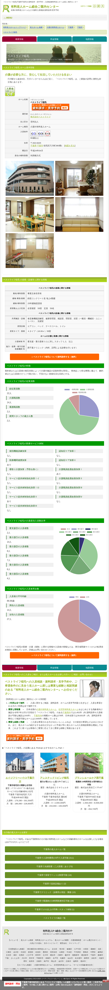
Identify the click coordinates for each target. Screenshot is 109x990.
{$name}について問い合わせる (50, 107)
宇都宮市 (39, 958)
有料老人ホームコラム (44, 940)
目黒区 (21, 955)
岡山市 (53, 961)
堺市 (25, 961)
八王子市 (29, 955)
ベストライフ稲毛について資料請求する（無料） (55, 357)
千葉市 (93, 955)
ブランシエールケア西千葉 (89, 777)
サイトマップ (74, 943)
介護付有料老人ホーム (46, 709)
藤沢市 (67, 955)
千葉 (7, 958)
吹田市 (31, 961)
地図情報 (90, 39)
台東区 (61, 952)
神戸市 (46, 961)
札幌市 (62, 958)
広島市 (68, 961)
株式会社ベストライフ (40, 117)
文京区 (8, 955)
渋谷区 (23, 952)
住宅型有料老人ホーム (68, 709)
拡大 (102, 6)
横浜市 (52, 955)
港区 (15, 955)
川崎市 (60, 955)
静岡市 (86, 958)
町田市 (38, 955)
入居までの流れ (36, 943)
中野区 (93, 952)
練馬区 (100, 952)
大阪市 (101, 958)
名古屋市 (78, 958)
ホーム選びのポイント (92, 940)
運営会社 (63, 943)
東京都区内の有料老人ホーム (38, 949)
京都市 (39, 961)
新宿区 (30, 952)
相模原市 (75, 955)
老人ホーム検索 (27, 940)
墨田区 (45, 952)
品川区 (16, 952)
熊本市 (83, 961)
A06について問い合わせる (25, 737)
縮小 (94, 6)
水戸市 (55, 958)
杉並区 (38, 952)
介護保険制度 (76, 940)
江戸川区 (77, 949)
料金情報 (54, 39)
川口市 (24, 958)
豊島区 (85, 952)
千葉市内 (38, 715)
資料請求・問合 (12, 984)
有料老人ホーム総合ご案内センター (35, 8)
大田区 (85, 949)
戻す (98, 6)
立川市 (45, 955)
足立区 (54, 949)
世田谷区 (53, 952)
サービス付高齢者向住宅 (83, 965)
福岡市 (75, 961)
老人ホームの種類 (62, 940)
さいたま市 (15, 958)
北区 (99, 949)
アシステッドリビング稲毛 (54, 777)
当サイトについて (51, 943)
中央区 (69, 952)
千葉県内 (67, 712)
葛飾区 (93, 949)
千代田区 (77, 952)
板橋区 (69, 949)
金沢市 (61, 961)
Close (106, 981)
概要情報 (19, 39)
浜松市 (94, 958)
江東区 (8, 952)
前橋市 (48, 958)
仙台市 (70, 958)
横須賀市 (84, 955)
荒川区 (62, 949)
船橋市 (100, 955)
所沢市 (31, 958)
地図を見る (70, 145)
